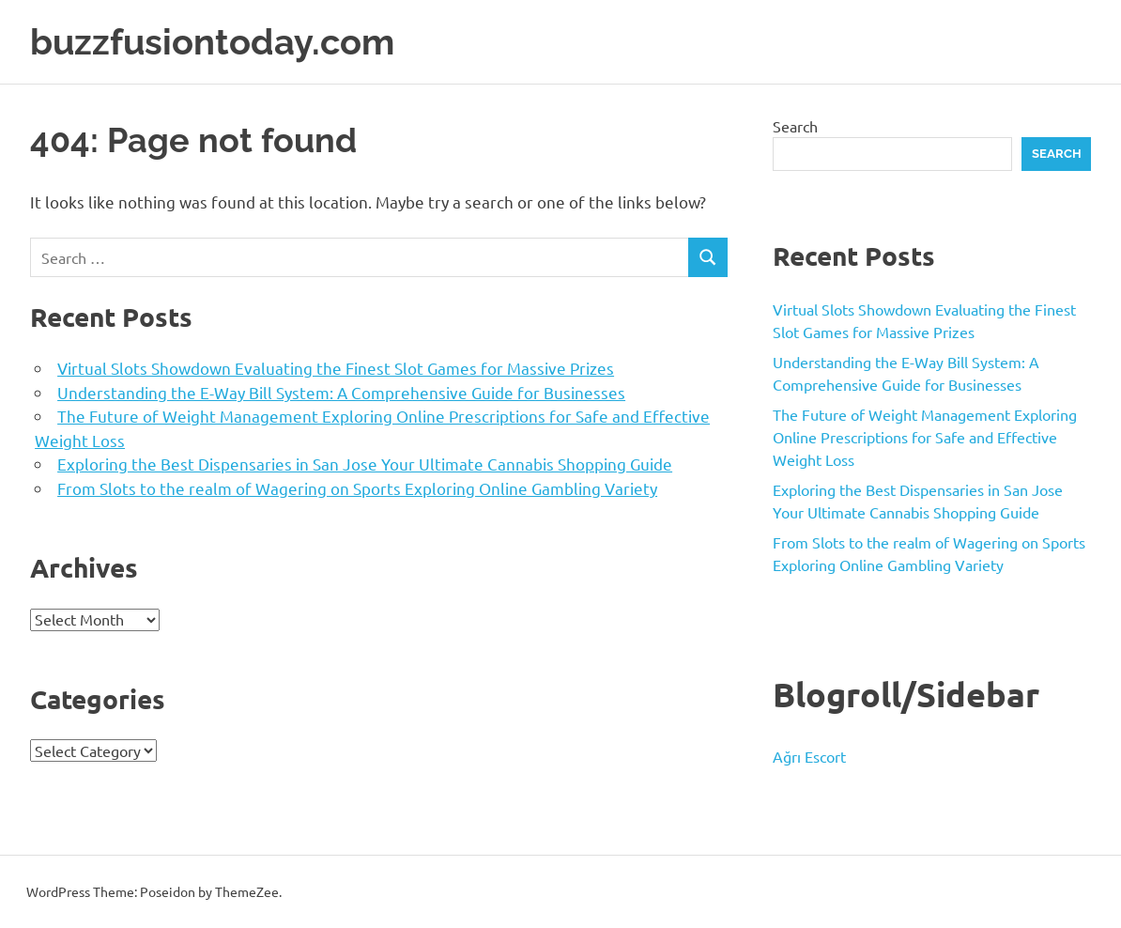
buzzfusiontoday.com (212, 42)
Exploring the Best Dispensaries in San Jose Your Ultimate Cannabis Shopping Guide (364, 463)
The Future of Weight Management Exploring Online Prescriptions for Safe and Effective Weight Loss (925, 437)
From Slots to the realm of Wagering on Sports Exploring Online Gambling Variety (357, 488)
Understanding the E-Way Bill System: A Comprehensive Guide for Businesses (341, 392)
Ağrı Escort (809, 756)
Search (795, 125)
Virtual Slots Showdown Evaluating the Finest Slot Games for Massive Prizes (335, 368)
